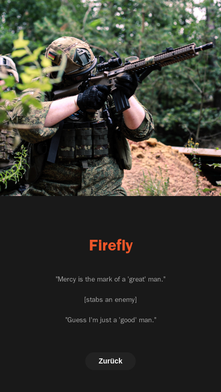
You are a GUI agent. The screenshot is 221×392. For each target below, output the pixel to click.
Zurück (110, 361)
